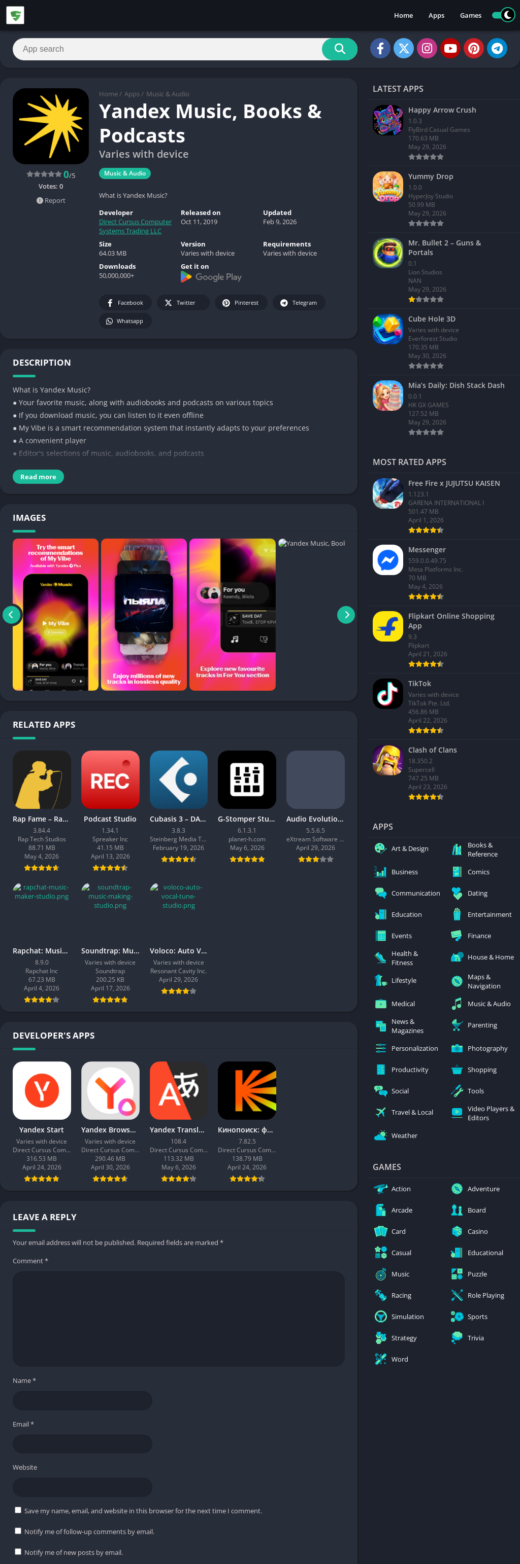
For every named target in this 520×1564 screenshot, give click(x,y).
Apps (436, 15)
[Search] (185, 49)
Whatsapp (124, 321)
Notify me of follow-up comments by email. (89, 1531)
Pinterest (239, 303)
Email (23, 1424)
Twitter (179, 303)
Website (25, 1467)
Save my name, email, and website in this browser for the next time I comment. (143, 1510)
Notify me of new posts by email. (73, 1552)
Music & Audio (167, 93)
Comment (30, 1260)
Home (403, 15)
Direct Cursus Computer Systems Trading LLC (135, 226)
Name (24, 1380)
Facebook (124, 303)
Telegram (298, 303)
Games (470, 15)
